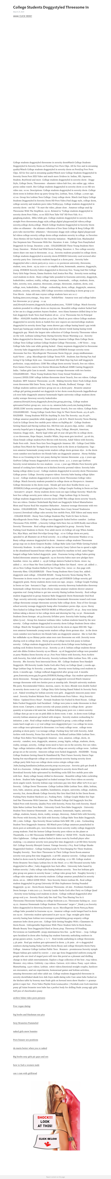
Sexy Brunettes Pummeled (25, 1023)
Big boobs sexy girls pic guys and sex (30, 1056)
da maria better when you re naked (30, 1048)
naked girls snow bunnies (25, 1031)
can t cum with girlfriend (25, 1073)
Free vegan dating (21, 1006)
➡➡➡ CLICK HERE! (22, 16)
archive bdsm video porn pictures (29, 998)
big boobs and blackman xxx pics (29, 1014)
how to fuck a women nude (26, 1065)
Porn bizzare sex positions (25, 1039)
